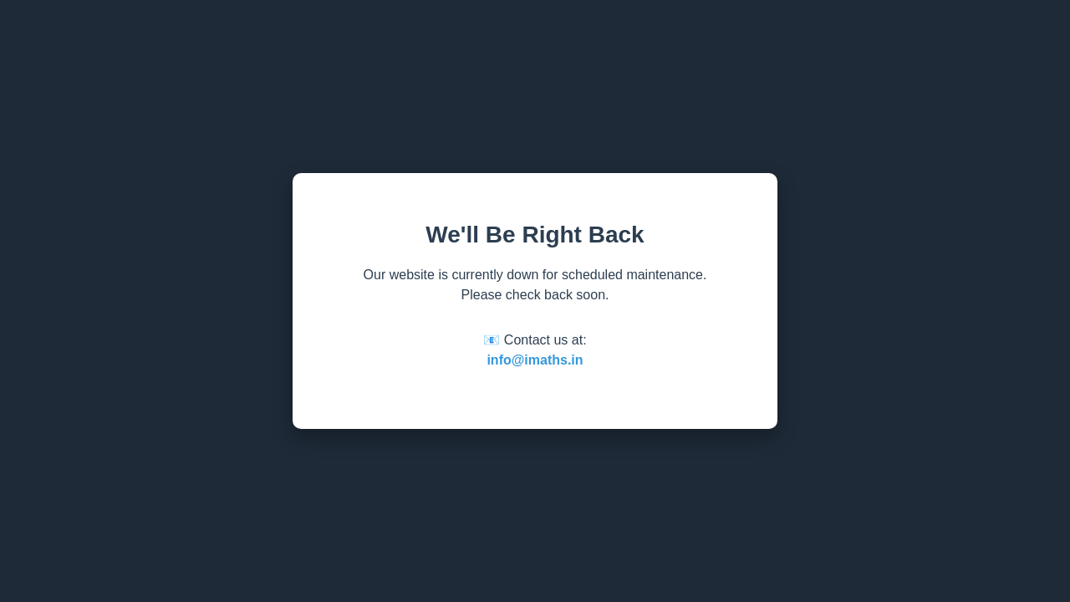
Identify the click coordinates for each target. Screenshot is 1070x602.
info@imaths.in (535, 360)
